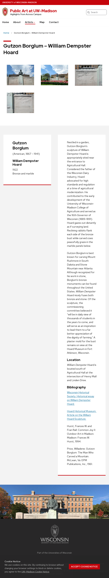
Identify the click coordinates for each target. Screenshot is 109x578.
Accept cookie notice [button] (84, 566)
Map (42, 22)
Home (5, 22)
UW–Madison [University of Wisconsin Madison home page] (19, 2)
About (17, 22)
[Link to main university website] (54, 543)
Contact (54, 22)
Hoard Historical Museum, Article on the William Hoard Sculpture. (81, 415)
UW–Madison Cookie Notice (35, 571)
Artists (30, 22)
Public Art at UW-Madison (33, 10)
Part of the (54, 552)
